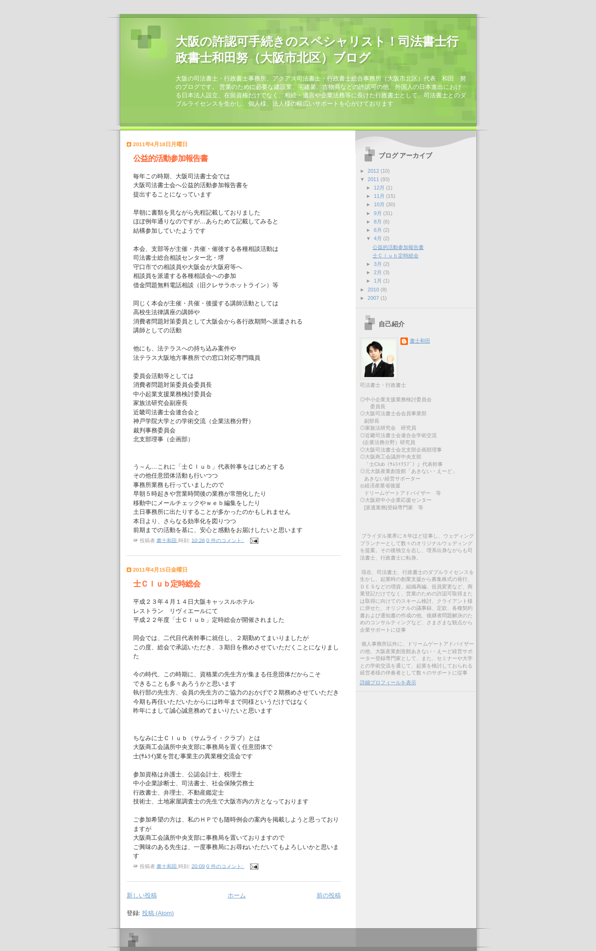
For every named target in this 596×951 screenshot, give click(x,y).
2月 (378, 272)
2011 (374, 179)
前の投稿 (329, 895)
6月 (378, 230)
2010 (374, 289)
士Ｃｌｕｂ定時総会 (166, 584)
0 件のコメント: (225, 540)
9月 (378, 213)
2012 (374, 171)
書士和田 (420, 341)
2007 (374, 298)
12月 (380, 187)
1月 (378, 280)
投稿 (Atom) (158, 913)
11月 (380, 196)
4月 (378, 238)
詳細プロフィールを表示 (388, 682)
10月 (380, 204)
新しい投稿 (142, 895)
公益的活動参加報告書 (170, 158)
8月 (378, 221)
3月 (378, 264)
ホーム (237, 895)
